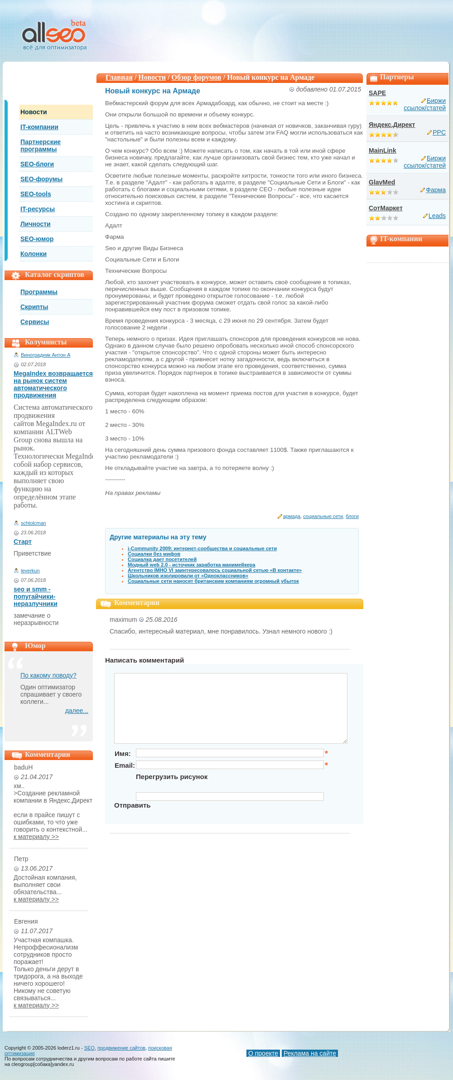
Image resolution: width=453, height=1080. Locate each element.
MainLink (382, 150)
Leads (437, 215)
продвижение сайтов (121, 1048)
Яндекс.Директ (392, 124)
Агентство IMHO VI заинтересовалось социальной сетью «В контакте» (215, 570)
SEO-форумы (41, 179)
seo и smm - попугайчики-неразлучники (36, 596)
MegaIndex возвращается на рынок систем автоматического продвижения (53, 384)
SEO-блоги (37, 164)
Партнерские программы (40, 145)
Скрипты (34, 306)
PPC (439, 132)
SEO (89, 1048)
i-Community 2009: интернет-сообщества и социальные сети (202, 548)
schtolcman (33, 523)
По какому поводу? (48, 675)
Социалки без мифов (154, 554)
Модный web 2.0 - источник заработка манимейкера (191, 564)
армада (291, 516)
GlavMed (382, 182)
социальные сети (323, 516)
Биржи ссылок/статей (425, 104)
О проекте (263, 1053)
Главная (119, 77)
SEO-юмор (36, 238)
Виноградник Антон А (45, 355)
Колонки (33, 253)
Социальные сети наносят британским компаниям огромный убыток (213, 581)
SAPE (377, 93)
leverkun (30, 570)
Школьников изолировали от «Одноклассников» (188, 575)
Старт (23, 541)
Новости (33, 112)
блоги (352, 516)
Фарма (436, 190)
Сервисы (34, 321)
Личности (35, 224)
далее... (76, 710)
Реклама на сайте (310, 1053)
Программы (39, 291)
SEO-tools (35, 194)
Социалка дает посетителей (162, 559)
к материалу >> (36, 836)
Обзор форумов (197, 77)
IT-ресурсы (37, 209)
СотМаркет (386, 208)
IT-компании (39, 127)
